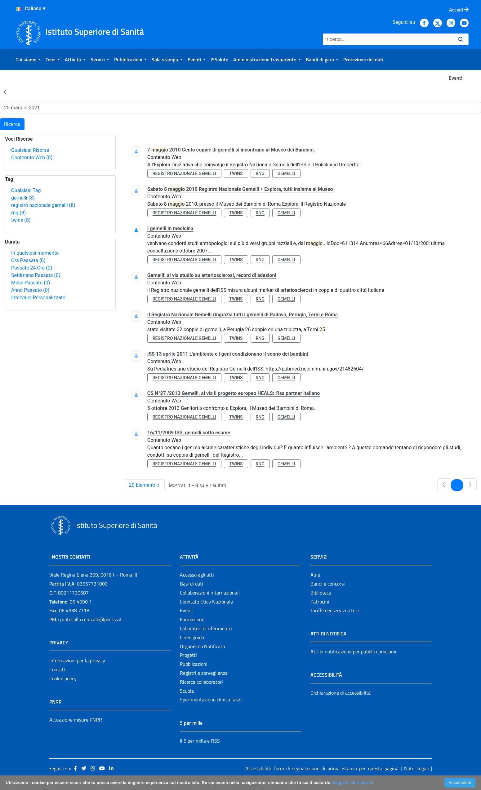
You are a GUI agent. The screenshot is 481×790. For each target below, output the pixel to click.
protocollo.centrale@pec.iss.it (91, 619)
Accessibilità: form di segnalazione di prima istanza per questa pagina (322, 768)
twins (20, 220)
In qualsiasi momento (35, 253)
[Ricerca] (388, 39)
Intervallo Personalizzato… (40, 298)
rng (18, 213)
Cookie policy (63, 678)
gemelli (23, 198)
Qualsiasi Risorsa (30, 150)
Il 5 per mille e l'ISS (200, 740)
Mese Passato (30, 283)
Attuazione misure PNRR (75, 719)
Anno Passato (30, 290)
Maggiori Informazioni (352, 782)
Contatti (58, 669)
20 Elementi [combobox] (146, 485)
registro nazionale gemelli (43, 205)
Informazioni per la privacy (77, 660)
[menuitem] (28, 59)
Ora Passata (28, 260)
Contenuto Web (31, 157)
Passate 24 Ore (31, 268)
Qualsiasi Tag (26, 190)
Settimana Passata (35, 275)
